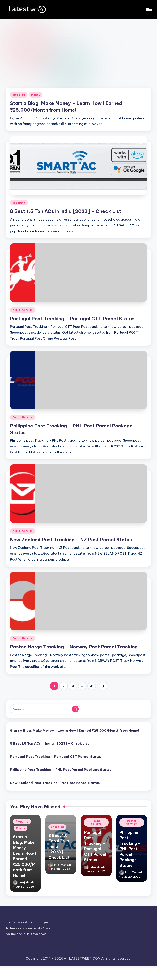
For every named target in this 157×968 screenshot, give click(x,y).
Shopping (18, 202)
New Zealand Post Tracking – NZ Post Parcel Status (71, 539)
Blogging (18, 94)
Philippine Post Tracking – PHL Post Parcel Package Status (60, 769)
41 (91, 686)
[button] (103, 686)
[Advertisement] (78, 48)
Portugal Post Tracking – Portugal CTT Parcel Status (72, 318)
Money (35, 94)
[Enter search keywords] (45, 709)
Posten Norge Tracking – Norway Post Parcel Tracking (74, 647)
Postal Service (22, 309)
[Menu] (148, 9)
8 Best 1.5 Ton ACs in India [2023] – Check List (65, 211)
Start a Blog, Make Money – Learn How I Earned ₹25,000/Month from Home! (74, 730)
